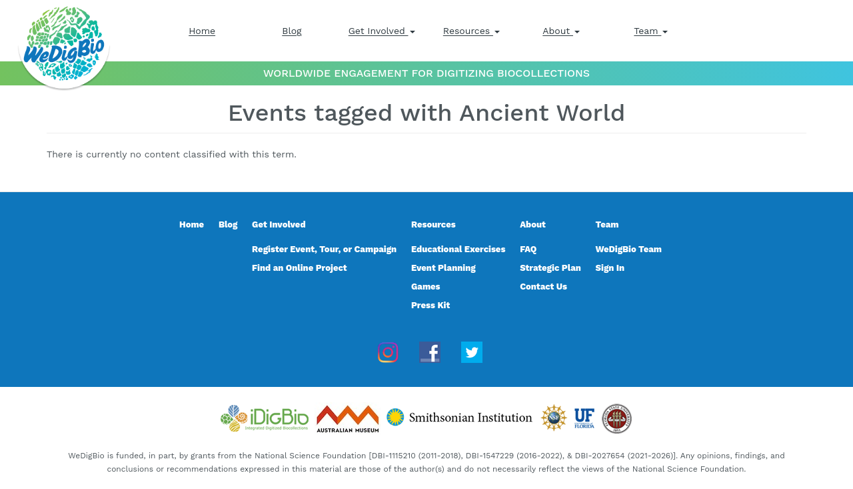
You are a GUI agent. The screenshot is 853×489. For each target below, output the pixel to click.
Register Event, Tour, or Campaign (324, 249)
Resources (471, 30)
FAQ (528, 249)
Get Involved (382, 30)
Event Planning (443, 268)
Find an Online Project (299, 268)
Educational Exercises (458, 249)
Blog (291, 30)
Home (202, 30)
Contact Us (543, 287)
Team (651, 30)
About (561, 30)
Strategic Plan (550, 268)
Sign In (610, 268)
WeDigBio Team (629, 249)
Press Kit (430, 305)
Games (425, 287)
